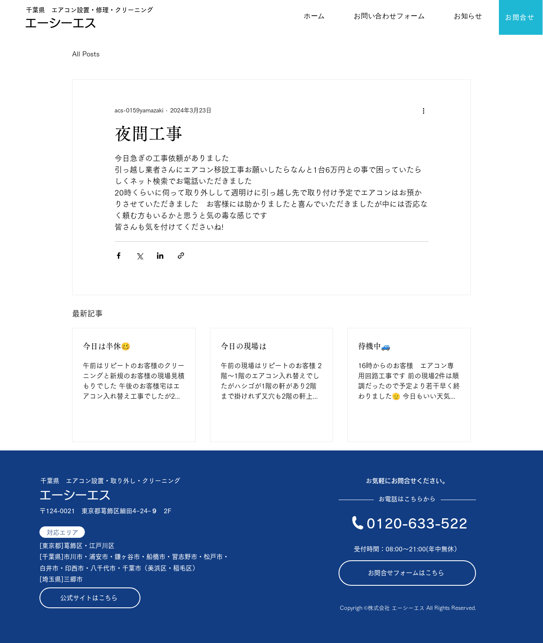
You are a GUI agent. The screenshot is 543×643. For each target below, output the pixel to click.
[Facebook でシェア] (119, 256)
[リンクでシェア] (181, 256)
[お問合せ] (521, 17)
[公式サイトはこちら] (89, 597)
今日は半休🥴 (106, 346)
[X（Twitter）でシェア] (139, 256)
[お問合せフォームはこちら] (407, 573)
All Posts (86, 53)
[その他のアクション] (423, 110)
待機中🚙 (374, 346)
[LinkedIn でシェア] (160, 256)
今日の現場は (243, 346)
